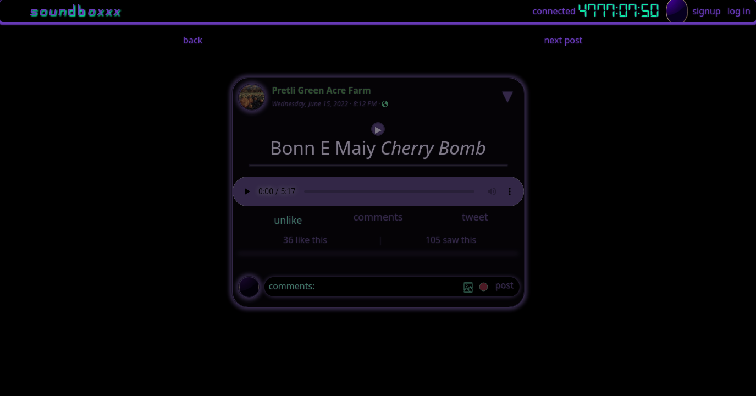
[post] (504, 286)
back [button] (192, 40)
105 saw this (451, 240)
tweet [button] (475, 216)
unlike (288, 220)
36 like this (305, 240)
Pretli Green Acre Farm (321, 90)
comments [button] (378, 216)
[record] (483, 288)
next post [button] (563, 40)
